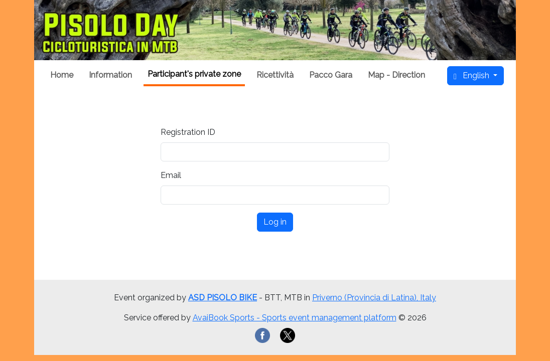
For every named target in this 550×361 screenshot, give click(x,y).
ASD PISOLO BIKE (222, 297)
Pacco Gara (330, 75)
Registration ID (188, 132)
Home (61, 75)
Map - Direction (396, 75)
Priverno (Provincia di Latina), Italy (374, 297)
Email (171, 175)
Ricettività (275, 75)
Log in (275, 222)
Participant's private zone (194, 74)
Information (110, 75)
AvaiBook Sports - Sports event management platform (294, 317)
